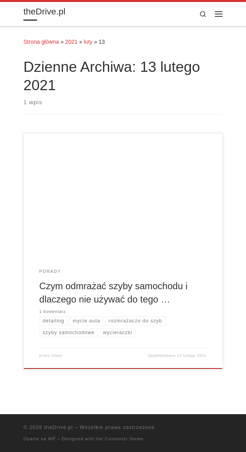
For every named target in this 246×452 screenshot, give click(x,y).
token (57, 356)
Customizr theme (124, 438)
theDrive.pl (58, 427)
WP (52, 438)
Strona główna (41, 42)
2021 (71, 42)
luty (88, 42)
